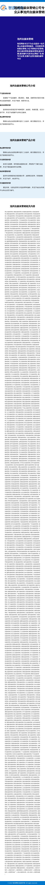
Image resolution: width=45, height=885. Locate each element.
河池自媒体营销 (26, 230)
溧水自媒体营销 (14, 254)
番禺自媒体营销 (14, 287)
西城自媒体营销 (15, 477)
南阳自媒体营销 (28, 216)
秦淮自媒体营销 (26, 399)
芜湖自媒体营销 (14, 247)
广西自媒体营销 (9, 233)
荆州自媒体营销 (31, 279)
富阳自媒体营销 (34, 271)
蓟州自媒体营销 (23, 254)
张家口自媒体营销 (23, 321)
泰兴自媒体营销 (29, 595)
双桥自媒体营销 (34, 847)
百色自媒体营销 (34, 260)
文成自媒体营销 (20, 237)
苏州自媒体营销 (24, 477)
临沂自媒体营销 (33, 515)
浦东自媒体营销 (28, 574)
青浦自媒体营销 (33, 836)
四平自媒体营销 (35, 463)
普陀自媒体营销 (31, 695)
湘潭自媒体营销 (32, 439)
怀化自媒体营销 (32, 220)
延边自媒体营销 (28, 756)
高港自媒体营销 (23, 365)
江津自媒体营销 (11, 216)
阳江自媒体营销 (34, 844)
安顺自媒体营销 (9, 408)
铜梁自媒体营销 (25, 532)
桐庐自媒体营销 (29, 825)
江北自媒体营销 (23, 446)
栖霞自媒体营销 (23, 370)
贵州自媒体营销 (25, 526)
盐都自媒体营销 (29, 593)
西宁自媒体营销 (29, 498)
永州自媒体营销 (18, 230)
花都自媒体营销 (20, 308)
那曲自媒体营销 (26, 342)
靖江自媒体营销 (24, 488)
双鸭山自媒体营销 (14, 372)
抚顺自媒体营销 (35, 401)
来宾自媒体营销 (20, 410)
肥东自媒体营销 (32, 359)
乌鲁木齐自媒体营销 (33, 553)
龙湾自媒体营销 (29, 598)
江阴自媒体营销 (31, 355)
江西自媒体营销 (23, 283)
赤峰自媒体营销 (9, 406)
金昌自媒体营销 (32, 617)
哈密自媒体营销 (9, 403)
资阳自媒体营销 (25, 228)
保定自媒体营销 (31, 703)
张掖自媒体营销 (21, 319)
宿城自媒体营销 (15, 488)
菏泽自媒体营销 (15, 519)
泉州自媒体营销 (28, 543)
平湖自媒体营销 (14, 363)
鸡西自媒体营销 (33, 619)
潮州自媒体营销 (16, 528)
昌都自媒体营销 (28, 431)
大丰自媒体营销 (20, 427)
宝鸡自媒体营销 (12, 435)
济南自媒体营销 (15, 507)
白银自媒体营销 (18, 403)
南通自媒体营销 (20, 306)
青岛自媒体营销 (32, 473)
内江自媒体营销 (34, 258)
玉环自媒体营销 (28, 311)
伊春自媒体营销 (21, 317)
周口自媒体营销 (34, 849)
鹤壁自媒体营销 (31, 701)
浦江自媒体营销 (18, 391)
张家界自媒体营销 (9, 302)
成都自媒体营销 (28, 549)
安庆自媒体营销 (34, 262)
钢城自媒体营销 (23, 252)
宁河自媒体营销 (23, 220)
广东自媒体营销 (23, 245)
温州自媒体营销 (23, 444)
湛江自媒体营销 (15, 325)
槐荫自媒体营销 (33, 633)
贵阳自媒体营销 (15, 503)
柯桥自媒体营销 (14, 452)
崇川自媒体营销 (26, 560)
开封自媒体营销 (14, 471)
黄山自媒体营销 (24, 515)
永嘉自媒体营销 (29, 760)
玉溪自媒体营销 (29, 612)
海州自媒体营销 (28, 562)
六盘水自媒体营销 (31, 437)
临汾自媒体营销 (31, 277)
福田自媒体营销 (15, 479)
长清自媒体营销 (34, 332)
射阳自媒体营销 (23, 368)
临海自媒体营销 (23, 289)
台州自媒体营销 (25, 264)
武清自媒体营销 (24, 513)
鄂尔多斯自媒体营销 (21, 346)
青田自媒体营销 (29, 602)
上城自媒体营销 (28, 564)
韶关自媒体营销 (31, 699)
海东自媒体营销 (13, 467)
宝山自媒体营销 (19, 235)
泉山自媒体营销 (32, 365)
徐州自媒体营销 (32, 222)
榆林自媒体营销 (28, 754)
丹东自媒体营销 (18, 344)
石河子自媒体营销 (27, 275)
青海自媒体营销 (35, 534)
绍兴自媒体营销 (13, 355)
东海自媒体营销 (29, 684)
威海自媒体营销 (16, 262)
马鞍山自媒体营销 (13, 283)
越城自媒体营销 (33, 484)
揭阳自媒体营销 (16, 530)
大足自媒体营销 (35, 857)
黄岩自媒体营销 (33, 481)
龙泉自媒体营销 (34, 268)
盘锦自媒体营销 (28, 239)
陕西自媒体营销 (9, 536)
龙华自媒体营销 (11, 308)
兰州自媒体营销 (12, 498)
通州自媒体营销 (23, 458)
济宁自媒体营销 (33, 747)
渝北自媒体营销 (33, 743)
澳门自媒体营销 (34, 273)
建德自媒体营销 (28, 237)
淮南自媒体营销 (31, 353)
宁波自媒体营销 (33, 475)
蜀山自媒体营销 (32, 448)
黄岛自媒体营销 (28, 416)
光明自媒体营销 (25, 266)
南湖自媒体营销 (15, 486)
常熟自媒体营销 (14, 370)
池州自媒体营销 (20, 214)
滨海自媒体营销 (11, 315)
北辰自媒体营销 (25, 273)
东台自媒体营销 (26, 779)
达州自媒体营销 (33, 517)
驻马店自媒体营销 (15, 524)
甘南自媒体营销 (15, 513)
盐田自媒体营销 (11, 416)
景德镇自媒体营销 (28, 576)
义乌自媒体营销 (33, 739)
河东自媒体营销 (35, 399)
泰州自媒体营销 (28, 214)
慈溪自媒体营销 (14, 454)
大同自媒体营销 (29, 583)
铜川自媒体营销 (31, 585)
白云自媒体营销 (29, 692)
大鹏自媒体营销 (32, 249)
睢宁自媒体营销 (28, 425)
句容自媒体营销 (28, 429)
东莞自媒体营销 (34, 851)
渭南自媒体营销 (24, 374)
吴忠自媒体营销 (21, 435)
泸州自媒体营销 (13, 349)
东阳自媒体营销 (32, 289)
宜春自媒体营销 (31, 768)
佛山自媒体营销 (25, 380)
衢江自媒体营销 (32, 450)
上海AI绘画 (29, 872)
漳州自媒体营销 (25, 382)
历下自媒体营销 (23, 448)
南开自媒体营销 (20, 431)
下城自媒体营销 (23, 454)
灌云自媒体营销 (35, 395)
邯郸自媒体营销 (26, 406)
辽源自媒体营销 (11, 433)
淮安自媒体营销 (29, 802)
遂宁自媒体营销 (13, 279)
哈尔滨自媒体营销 (25, 555)
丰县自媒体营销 (33, 488)
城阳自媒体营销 (25, 332)
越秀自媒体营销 (24, 479)
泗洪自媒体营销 (14, 365)
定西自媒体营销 (33, 811)
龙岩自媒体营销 (28, 412)
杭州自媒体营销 (15, 509)
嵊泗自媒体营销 (33, 631)
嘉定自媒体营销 (29, 828)
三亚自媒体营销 (29, 579)
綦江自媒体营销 (26, 534)
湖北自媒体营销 (15, 517)
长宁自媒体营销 (16, 384)
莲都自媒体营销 (24, 481)
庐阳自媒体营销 (18, 389)
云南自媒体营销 (25, 524)
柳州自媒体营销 (29, 610)
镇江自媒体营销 (32, 444)
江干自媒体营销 (35, 393)
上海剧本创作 (11, 870)
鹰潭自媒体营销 (22, 353)
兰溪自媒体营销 (26, 716)
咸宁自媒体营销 (23, 243)
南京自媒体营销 (28, 541)
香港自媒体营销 (23, 294)
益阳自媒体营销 (31, 771)
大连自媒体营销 (9, 465)
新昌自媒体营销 (26, 391)
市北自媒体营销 (14, 448)
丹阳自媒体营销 (34, 492)
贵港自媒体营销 (13, 281)
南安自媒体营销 (35, 233)
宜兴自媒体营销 (20, 315)
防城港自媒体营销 (27, 211)
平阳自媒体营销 (25, 271)
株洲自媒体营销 (32, 471)
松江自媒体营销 (34, 842)
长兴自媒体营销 (23, 452)
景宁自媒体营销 (14, 289)
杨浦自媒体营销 (14, 249)
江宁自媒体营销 (16, 273)
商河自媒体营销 (23, 224)
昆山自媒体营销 (28, 722)
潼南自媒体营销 (9, 534)
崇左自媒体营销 (14, 473)
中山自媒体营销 (16, 526)
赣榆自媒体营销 (23, 456)
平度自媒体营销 (26, 783)
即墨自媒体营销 (28, 308)
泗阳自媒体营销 (9, 395)
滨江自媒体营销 (34, 336)
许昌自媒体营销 (26, 792)
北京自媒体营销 (15, 511)
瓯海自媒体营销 (20, 422)
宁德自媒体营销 (31, 697)
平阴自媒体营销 (11, 237)
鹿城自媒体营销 (24, 486)
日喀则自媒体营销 (14, 463)
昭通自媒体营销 (18, 408)
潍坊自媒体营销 (24, 325)
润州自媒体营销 (34, 340)
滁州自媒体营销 (28, 724)
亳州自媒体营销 (29, 608)
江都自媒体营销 (28, 427)
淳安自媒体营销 (20, 216)
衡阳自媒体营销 (11, 410)
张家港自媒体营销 (28, 315)
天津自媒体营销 (24, 511)
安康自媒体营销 (11, 277)
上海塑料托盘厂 (12, 872)
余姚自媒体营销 (33, 486)
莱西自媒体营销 (14, 252)
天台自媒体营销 (14, 361)
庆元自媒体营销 (20, 311)
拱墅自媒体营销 (33, 627)
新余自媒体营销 (26, 669)
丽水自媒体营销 (32, 247)
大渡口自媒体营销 (33, 330)
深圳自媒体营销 (23, 473)
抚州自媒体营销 (25, 262)
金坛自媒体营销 (25, 492)
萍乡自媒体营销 (32, 441)
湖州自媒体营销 (34, 382)
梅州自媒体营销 (35, 230)
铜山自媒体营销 (16, 338)
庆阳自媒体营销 (24, 256)
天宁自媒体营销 (35, 397)
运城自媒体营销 (16, 258)
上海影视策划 (19, 870)
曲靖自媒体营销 (29, 581)
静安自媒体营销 (15, 330)
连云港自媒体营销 (9, 235)
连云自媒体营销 (33, 625)
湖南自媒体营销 (18, 211)
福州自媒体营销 (33, 745)
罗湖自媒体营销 (32, 446)
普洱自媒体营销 (28, 728)
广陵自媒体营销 (14, 458)
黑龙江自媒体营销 (18, 538)
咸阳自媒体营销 (26, 403)
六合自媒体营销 (29, 758)
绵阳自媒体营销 (22, 437)
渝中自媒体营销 (28, 572)
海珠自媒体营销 (29, 604)
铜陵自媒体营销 (26, 233)
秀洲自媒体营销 (32, 452)
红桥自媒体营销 (32, 370)
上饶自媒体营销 (29, 804)
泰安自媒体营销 (31, 281)
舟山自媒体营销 (29, 766)
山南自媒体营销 (29, 680)
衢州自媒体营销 (11, 306)
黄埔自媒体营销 (16, 332)
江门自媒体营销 (22, 281)
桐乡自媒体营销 (11, 313)
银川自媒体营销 (32, 551)
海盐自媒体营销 (9, 393)
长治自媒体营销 (15, 376)
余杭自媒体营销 (14, 292)
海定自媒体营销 (28, 414)
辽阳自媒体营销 (15, 256)
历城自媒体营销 (23, 359)
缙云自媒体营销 (20, 418)
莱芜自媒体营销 (16, 268)
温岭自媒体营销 (26, 781)
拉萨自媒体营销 (34, 494)
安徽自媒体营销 (28, 304)
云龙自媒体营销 (26, 395)
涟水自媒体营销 (9, 397)
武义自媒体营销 (20, 420)
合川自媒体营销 (33, 513)
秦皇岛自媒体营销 (12, 437)
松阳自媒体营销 (29, 690)
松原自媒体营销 (9, 344)
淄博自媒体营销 (23, 441)
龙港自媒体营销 (20, 313)
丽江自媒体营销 (31, 349)
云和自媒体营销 (16, 334)
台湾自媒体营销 (32, 254)
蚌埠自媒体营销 (16, 382)
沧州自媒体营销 (31, 773)
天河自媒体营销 (26, 387)
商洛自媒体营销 (33, 256)
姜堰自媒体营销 (26, 714)
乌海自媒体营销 (29, 435)
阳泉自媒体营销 (18, 406)
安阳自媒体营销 (25, 378)
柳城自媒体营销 (11, 214)
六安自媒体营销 (20, 304)
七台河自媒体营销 (25, 777)
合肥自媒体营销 (33, 511)
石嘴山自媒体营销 (22, 467)
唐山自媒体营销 (14, 469)
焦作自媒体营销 (26, 300)
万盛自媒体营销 (24, 522)
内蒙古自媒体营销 (34, 532)
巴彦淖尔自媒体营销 (16, 298)
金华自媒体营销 (33, 327)
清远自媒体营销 (24, 519)
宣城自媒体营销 (23, 222)
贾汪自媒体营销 (33, 737)
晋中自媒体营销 (26, 298)
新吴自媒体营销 (16, 340)
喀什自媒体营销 (12, 319)
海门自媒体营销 (33, 623)
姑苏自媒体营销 (33, 621)
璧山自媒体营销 (34, 530)
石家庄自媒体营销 (32, 500)
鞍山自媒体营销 (20, 433)
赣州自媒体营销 (33, 325)
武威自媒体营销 (33, 705)
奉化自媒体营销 (28, 422)
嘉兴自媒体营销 (33, 638)
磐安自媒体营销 (32, 361)
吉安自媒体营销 (11, 304)
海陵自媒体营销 (18, 395)
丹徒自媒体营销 (9, 399)
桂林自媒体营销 (16, 380)
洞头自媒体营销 (18, 393)
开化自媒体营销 (34, 334)
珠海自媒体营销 (14, 441)
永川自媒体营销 (23, 249)
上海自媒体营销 (33, 477)
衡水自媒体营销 (32, 241)
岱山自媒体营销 (23, 450)
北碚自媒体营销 (16, 266)
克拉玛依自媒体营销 (19, 465)
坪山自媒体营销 (29, 764)
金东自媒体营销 (29, 600)
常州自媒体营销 (11, 414)
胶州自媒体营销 (23, 287)
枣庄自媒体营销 (33, 640)
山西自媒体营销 (16, 532)
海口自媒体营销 (24, 505)
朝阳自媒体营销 (24, 330)
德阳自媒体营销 (33, 321)
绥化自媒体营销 (23, 226)
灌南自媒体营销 (25, 338)
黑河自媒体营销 (20, 239)
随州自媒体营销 (9, 230)
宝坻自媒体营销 (14, 226)
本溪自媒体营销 (33, 372)
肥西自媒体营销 (26, 718)
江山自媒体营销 (11, 420)
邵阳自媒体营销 (26, 671)
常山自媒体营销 (23, 361)
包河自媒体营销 (15, 481)
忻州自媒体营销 (31, 346)
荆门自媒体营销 (24, 323)
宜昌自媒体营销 (33, 642)
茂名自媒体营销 (26, 790)
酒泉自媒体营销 (33, 775)
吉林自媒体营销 (9, 538)
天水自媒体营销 (15, 374)
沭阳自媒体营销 (11, 425)
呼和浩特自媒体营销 (13, 500)
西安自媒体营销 (21, 498)
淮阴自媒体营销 (32, 456)
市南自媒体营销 (33, 479)
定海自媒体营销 (28, 568)
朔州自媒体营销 (32, 614)
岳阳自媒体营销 (22, 351)
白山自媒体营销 (24, 372)
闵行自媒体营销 (29, 606)
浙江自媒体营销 (22, 355)
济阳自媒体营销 (32, 287)
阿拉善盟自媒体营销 (15, 228)
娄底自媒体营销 (25, 260)
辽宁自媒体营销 (35, 536)
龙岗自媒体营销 (26, 720)
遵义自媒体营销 (32, 469)
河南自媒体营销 (33, 519)
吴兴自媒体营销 (35, 391)
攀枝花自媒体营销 (33, 376)
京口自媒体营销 (29, 682)
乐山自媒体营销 (29, 809)
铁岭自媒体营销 (32, 226)
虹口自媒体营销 (26, 785)
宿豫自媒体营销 (32, 454)
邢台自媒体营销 (24, 376)
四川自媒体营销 (25, 528)
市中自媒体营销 (28, 570)
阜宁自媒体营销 (26, 711)
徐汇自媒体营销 (20, 414)
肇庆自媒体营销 (28, 302)
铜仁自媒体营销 (22, 349)
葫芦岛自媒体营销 (20, 218)
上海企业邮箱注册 (21, 872)
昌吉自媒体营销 (28, 678)
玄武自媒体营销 (32, 460)
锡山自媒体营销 (26, 397)
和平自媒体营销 (25, 494)
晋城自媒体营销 (23, 241)
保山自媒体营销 (16, 378)
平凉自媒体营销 (33, 296)
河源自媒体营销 (33, 838)
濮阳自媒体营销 (22, 279)
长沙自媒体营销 (15, 505)
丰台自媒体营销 (13, 357)
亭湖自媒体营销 (25, 490)
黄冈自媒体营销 (16, 260)
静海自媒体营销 (11, 239)
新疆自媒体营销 (26, 536)
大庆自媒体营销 (35, 342)
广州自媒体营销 (28, 545)
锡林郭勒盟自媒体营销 (12, 241)
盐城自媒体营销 (34, 264)
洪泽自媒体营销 (11, 427)
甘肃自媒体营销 (18, 536)
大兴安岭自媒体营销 (30, 218)
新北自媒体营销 (20, 429)
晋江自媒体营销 (23, 247)
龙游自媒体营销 (9, 391)
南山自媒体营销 (18, 387)
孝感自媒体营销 (35, 300)
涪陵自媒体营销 (28, 235)
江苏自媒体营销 (34, 384)
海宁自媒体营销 (16, 336)
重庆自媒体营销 (23, 469)
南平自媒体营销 (14, 444)
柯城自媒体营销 (15, 484)
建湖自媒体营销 (18, 397)
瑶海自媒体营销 (11, 418)
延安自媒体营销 (11, 346)
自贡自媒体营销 (35, 406)
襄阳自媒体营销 (34, 378)
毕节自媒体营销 (26, 673)
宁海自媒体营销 (26, 393)
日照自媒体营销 (32, 245)
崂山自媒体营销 (35, 387)
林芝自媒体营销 (9, 401)
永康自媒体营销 (16, 271)
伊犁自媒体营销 (24, 296)
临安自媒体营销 (29, 798)
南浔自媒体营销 (29, 688)
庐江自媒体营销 (29, 762)
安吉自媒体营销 (33, 629)
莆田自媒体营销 (15, 327)
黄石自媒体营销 (23, 471)
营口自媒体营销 (15, 296)
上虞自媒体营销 (28, 420)
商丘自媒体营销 (9, 211)
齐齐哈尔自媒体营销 (25, 463)
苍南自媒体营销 (32, 252)
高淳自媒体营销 (33, 813)
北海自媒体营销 (14, 220)
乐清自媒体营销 (25, 336)
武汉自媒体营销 (28, 547)
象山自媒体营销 (32, 363)
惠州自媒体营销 (14, 245)
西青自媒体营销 (12, 317)
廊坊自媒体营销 (25, 258)
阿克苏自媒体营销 (27, 344)
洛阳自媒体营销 (14, 439)
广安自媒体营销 (34, 524)
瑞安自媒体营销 (23, 363)
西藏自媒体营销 (28, 538)
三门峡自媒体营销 (34, 228)
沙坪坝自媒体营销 (25, 665)
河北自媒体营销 (25, 530)
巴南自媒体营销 (32, 285)
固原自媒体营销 (35, 403)
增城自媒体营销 (33, 815)
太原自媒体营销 (23, 500)
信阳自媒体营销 (24, 517)
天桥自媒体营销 (9, 389)
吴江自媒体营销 (18, 399)
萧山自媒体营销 (28, 313)
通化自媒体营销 (26, 401)
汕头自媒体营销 (28, 410)
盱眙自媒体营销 (14, 368)
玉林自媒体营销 (19, 302)
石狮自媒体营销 (16, 264)
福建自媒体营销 (24, 327)
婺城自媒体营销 (24, 484)
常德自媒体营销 (33, 323)
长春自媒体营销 (18, 496)
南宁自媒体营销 (33, 505)
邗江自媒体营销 (34, 490)
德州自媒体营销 (14, 222)
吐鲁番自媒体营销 (28, 433)
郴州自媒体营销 (32, 243)
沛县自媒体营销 (14, 456)
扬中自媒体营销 (14, 460)
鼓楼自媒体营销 (16, 494)
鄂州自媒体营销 (13, 351)
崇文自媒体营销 (25, 384)
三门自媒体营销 (25, 334)
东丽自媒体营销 (18, 342)
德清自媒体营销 (28, 566)
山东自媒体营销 (26, 787)
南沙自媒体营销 (34, 266)
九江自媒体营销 (11, 412)
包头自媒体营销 (32, 467)
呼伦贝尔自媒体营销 (30, 730)
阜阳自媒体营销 (20, 412)
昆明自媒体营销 (24, 503)
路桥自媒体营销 (14, 450)
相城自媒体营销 (23, 460)
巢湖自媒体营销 (25, 268)
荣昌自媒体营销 (35, 855)
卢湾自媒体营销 (28, 306)
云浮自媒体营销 (35, 859)
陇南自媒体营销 (29, 823)
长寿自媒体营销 (14, 224)
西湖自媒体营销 (29, 686)
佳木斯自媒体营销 (32, 294)
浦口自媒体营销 (32, 735)
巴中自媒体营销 (34, 526)
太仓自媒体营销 (32, 292)
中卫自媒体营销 (33, 374)
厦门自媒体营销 (32, 283)
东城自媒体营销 (33, 509)
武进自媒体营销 (29, 591)
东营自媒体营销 (34, 380)
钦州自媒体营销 (29, 806)
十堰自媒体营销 (23, 439)
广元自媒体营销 (9, 300)
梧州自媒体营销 (31, 351)
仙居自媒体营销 (35, 389)
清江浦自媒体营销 (15, 490)
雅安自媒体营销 (15, 522)
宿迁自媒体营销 (15, 515)
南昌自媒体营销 (24, 507)
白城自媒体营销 (29, 317)
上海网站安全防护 (27, 870)
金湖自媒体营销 (34, 338)
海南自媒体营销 (29, 830)
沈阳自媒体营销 (26, 496)
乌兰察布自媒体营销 (21, 277)
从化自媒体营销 (29, 800)
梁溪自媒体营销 (16, 492)
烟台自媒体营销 (13, 353)
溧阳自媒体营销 (25, 340)
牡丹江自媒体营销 (28, 796)
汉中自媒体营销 (29, 319)
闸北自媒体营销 (23, 285)
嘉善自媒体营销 (11, 422)
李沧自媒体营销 (14, 359)
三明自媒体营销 (24, 475)
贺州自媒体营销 (28, 726)
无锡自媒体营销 (26, 667)
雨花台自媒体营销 (25, 709)
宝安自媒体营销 (32, 357)
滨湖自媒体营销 (32, 458)
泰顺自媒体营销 (32, 224)
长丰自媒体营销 (11, 311)
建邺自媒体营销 (11, 431)
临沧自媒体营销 (18, 300)
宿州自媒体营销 (33, 507)
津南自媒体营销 (14, 294)
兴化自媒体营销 (20, 425)
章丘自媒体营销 (33, 741)
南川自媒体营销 (35, 853)
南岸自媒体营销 (33, 636)
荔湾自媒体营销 (20, 416)
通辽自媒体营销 (28, 676)
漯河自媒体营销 (14, 243)
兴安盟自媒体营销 (27, 794)
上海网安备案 (36, 872)
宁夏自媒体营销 (18, 534)
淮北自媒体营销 (15, 475)
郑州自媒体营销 (33, 503)
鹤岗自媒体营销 (18, 401)
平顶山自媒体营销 (27, 408)
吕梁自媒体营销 (14, 321)
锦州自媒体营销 (32, 733)
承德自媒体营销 (35, 298)
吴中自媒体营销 (26, 557)
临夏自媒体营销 (11, 218)
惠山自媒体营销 (11, 429)
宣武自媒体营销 (14, 446)
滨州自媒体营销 (18, 233)
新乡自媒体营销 (15, 323)
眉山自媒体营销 (34, 528)
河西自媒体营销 (29, 589)
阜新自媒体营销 (18, 275)
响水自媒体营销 (23, 292)
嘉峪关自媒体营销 (29, 465)
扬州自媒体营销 (14, 285)
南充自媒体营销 (34, 840)
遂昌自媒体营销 (26, 389)
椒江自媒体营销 (28, 418)
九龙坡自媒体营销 (22, 357)
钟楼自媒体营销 (32, 368)
